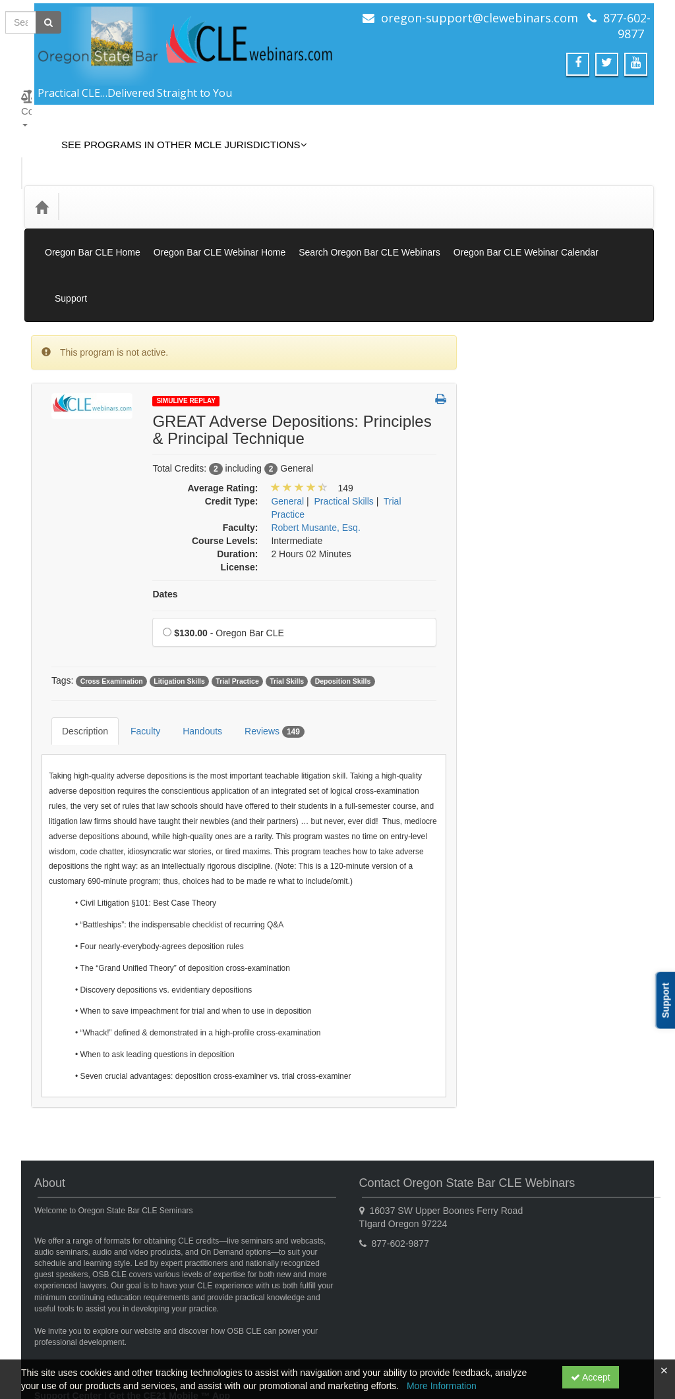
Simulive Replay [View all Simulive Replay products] (520, 323)
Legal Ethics (512, 657)
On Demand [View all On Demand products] (512, 351)
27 (590, 1002)
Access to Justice (522, 509)
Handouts (192, 662)
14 (613, 963)
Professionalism (519, 711)
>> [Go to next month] (625, 884)
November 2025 (562, 884)
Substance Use (518, 792)
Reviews (265, 663)
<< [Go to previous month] (497, 884)
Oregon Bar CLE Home (92, 222)
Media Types (171, 186)
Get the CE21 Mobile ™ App (169, 1316)
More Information (442, 1386)
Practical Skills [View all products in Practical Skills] (344, 442)
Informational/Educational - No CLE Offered (549, 597)
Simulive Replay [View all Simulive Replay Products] (186, 341)
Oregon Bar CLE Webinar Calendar (526, 222)
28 (613, 1002)
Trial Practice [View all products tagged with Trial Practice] (237, 622)
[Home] (41, 187)
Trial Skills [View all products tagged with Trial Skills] (287, 622)
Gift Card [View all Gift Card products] (505, 434)
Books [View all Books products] (500, 378)
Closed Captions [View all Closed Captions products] (521, 407)
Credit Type (99, 186)
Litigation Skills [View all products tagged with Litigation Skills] (179, 622)
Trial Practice (514, 846)
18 (539, 982)
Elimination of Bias (525, 536)
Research (507, 738)
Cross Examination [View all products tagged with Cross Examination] (111, 622)
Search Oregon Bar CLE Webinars (369, 222)
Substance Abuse (523, 765)
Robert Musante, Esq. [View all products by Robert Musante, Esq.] (315, 468)
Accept (590, 1377)
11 (539, 963)
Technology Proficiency (534, 819)
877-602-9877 (627, 25)
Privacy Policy (147, 1330)
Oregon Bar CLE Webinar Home (220, 222)
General (503, 563)
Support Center (68, 1316)
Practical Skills (516, 684)
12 (564, 963)
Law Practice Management (542, 630)
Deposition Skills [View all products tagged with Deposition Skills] (343, 622)
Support (625, 249)
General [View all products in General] (287, 442)
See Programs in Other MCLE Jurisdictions (174, 134)
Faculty (135, 662)
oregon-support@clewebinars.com (479, 18)
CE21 (97, 1330)
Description (75, 662)
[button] (440, 340)
